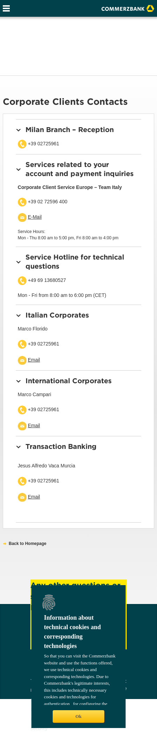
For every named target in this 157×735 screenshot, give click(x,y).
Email (34, 360)
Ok (78, 716)
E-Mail (35, 217)
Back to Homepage (27, 543)
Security (38, 728)
